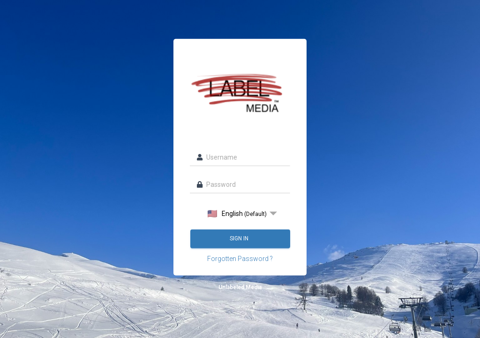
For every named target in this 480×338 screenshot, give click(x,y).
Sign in (240, 238)
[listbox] (240, 213)
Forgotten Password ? (240, 258)
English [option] (237, 213)
